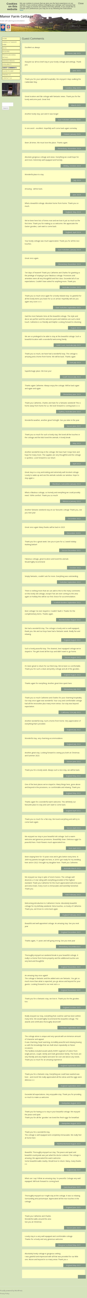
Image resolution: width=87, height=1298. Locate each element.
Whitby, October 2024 (72, 166)
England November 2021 (71, 967)
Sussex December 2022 (71, 550)
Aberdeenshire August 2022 (70, 620)
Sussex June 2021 (74, 1228)
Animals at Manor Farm (9, 43)
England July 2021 (74, 1170)
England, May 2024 (73, 212)
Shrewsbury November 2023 (69, 264)
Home (4, 39)
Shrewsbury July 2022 (72, 689)
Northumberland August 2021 (69, 1144)
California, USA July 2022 (71, 712)
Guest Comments (9, 68)
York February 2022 (73, 894)
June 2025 (77, 70)
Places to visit (7, 71)
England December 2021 (71, 932)
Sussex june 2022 (74, 761)
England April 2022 (73, 810)
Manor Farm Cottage (16, 16)
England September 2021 (71, 1065)
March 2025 (76, 105)
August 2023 (76, 328)
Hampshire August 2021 (71, 1123)
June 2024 (77, 195)
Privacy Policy (4, 1294)
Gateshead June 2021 (72, 1187)
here (21, 10)
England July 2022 (74, 729)
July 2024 (77, 180)
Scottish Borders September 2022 (67, 602)
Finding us (6, 75)
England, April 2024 (73, 232)
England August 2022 (72, 640)
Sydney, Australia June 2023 (70, 411)
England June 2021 (73, 1207)
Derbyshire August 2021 (71, 1103)
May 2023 (77, 443)
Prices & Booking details (9, 56)
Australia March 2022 (72, 868)
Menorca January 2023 (72, 501)
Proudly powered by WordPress (11, 1291)
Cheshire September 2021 (70, 1027)
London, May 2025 (73, 88)
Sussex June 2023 (74, 426)
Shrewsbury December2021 (70, 946)
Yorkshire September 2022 (70, 582)
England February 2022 (71, 915)
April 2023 (77, 464)
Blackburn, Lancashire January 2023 (66, 484)
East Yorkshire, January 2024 (69, 250)
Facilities (5, 51)
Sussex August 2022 (73, 657)
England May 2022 (73, 776)
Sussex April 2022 (74, 828)
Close (81, 3)
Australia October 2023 (71, 287)
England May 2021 (73, 1265)
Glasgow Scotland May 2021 (69, 1245)
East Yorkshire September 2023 (68, 307)
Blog (4, 48)
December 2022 (74, 518)
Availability (7, 64)
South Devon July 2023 (72, 377)
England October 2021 (72, 1007)
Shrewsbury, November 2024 (69, 148)
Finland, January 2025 (72, 134)
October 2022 (75, 568)
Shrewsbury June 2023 (72, 394)
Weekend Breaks (8, 61)
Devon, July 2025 (74, 53)
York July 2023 (75, 362)
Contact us (7, 78)
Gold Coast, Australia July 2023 (68, 345)
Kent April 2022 (75, 848)
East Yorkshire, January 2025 (69, 120)
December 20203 (74, 533)
